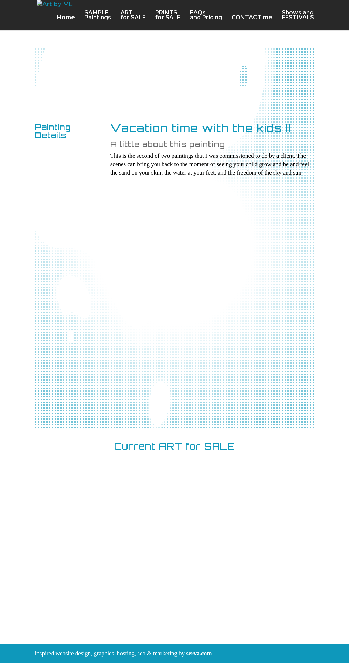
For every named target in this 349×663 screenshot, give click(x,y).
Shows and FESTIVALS (298, 16)
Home (66, 18)
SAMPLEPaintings (97, 16)
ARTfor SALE (133, 16)
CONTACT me (252, 18)
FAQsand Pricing (206, 16)
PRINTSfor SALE (167, 16)
